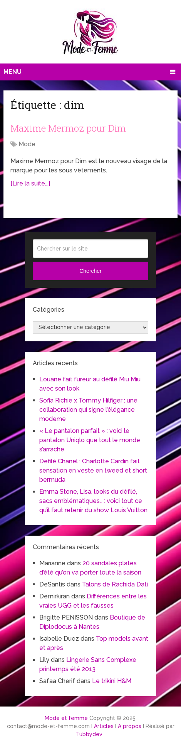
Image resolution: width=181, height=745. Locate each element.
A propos (129, 726)
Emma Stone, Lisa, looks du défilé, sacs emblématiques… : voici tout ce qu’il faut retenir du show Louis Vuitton (93, 501)
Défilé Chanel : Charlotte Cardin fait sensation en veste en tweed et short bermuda (93, 470)
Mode (26, 144)
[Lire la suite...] (30, 183)
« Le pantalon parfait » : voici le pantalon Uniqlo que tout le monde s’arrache (89, 440)
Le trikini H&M (111, 681)
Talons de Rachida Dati (115, 584)
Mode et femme (66, 718)
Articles (104, 726)
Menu (12, 71)
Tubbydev (89, 734)
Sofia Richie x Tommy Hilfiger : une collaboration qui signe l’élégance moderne (88, 410)
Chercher (90, 271)
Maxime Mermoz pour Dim (68, 128)
